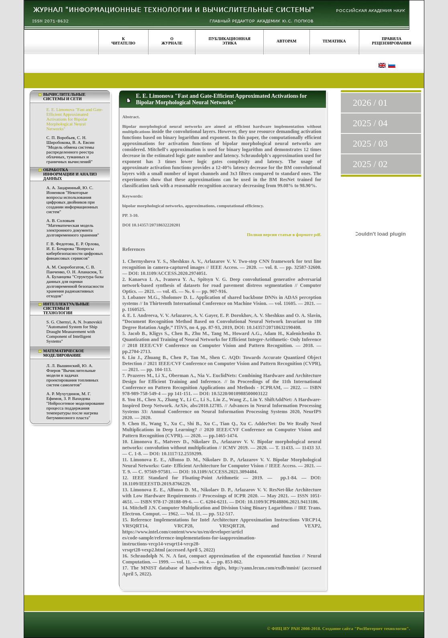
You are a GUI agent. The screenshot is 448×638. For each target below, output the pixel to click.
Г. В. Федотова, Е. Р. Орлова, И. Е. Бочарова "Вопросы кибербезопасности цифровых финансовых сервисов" (75, 250)
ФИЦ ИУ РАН (285, 628)
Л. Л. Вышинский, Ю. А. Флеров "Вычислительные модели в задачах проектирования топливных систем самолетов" (73, 375)
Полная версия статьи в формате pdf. (284, 234)
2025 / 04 (370, 123)
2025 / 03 (370, 144)
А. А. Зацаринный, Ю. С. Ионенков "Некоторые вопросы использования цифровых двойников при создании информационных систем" (72, 199)
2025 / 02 (370, 164)
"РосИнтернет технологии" (381, 628)
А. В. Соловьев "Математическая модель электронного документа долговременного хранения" (73, 227)
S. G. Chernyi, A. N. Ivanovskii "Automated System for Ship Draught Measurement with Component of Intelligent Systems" (74, 331)
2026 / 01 (370, 103)
